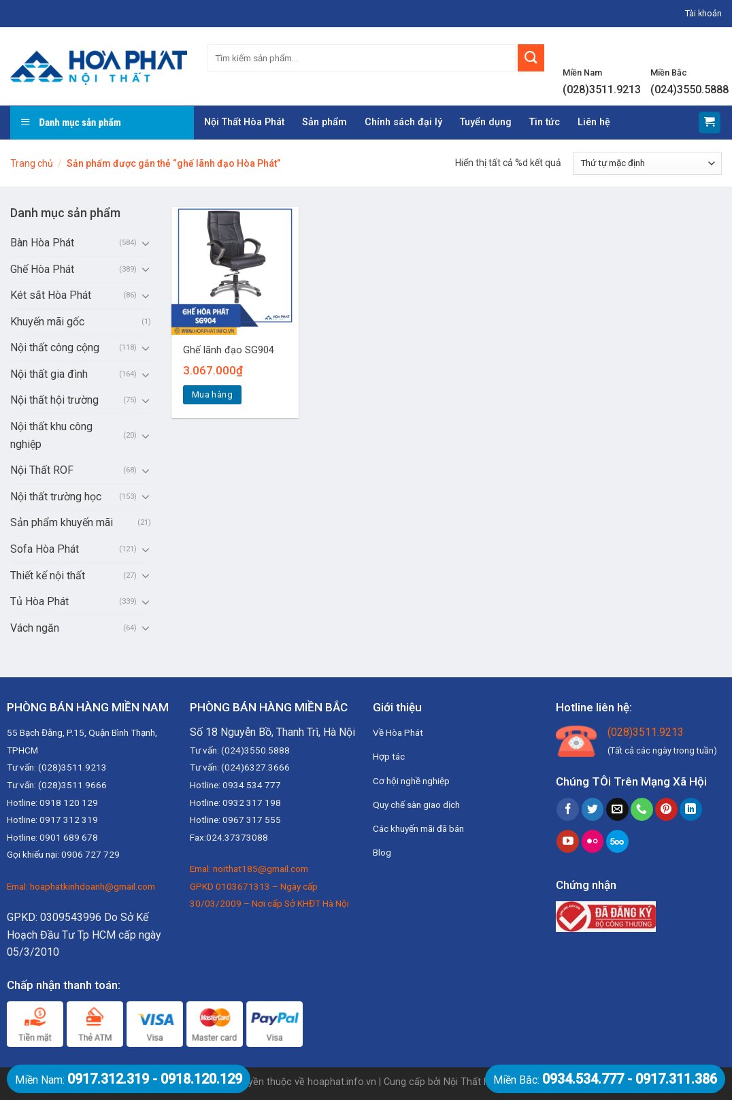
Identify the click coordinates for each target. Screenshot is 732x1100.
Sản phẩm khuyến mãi (61, 522)
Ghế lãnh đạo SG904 (228, 350)
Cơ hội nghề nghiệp (411, 780)
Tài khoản (703, 13)
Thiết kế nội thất (47, 575)
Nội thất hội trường (54, 399)
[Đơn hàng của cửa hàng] (647, 163)
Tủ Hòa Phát (39, 601)
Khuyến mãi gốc (47, 321)
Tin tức (544, 122)
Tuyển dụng (486, 122)
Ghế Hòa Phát (42, 269)
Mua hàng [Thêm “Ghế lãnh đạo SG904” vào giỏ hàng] (212, 394)
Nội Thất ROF (41, 470)
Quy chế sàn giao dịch (416, 804)
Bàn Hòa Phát (42, 242)
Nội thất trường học (55, 496)
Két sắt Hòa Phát (50, 295)
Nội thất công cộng (54, 347)
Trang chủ (31, 163)
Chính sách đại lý (403, 122)
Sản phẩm (324, 122)
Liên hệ (594, 122)
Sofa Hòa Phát (44, 549)
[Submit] (531, 58)
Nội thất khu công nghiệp (51, 435)
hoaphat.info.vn (341, 1082)
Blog (382, 852)
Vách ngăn (34, 627)
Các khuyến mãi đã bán (418, 828)
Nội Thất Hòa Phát (244, 122)
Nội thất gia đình (49, 374)
